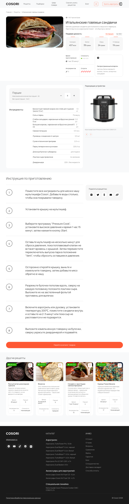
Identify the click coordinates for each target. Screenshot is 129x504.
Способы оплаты (92, 471)
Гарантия (89, 457)
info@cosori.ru (11, 439)
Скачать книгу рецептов (71, 4)
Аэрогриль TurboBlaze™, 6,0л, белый (60, 458)
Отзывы (89, 443)
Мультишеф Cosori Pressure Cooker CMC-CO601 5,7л (62, 489)
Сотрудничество (92, 464)
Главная (9, 12)
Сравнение (90, 450)
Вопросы (89, 446)
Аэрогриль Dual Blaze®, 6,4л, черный (60, 447)
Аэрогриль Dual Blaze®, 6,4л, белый (60, 451)
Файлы (88, 453)
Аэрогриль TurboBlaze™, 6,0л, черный (61, 454)
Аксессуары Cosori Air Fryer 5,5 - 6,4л (60, 474)
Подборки (40, 4)
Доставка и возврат (93, 467)
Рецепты (26, 4)
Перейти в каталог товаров (64, 345)
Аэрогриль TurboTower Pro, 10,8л (59, 444)
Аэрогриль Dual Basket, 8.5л (57, 465)
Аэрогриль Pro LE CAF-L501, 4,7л (58, 461)
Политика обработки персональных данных (23, 498)
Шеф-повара (54, 4)
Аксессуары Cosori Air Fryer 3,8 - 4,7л (60, 478)
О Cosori (89, 439)
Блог (87, 4)
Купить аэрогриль (111, 4)
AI (96, 4)
